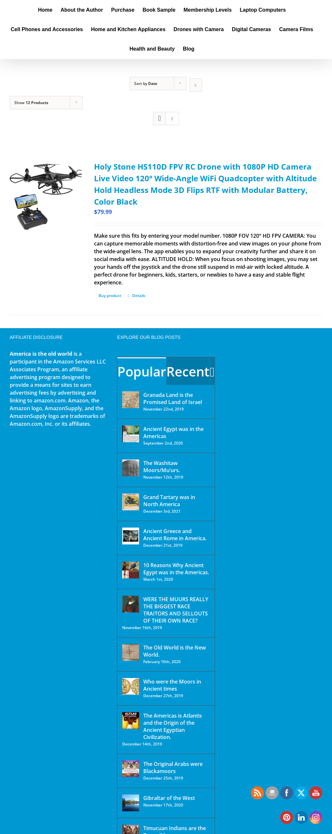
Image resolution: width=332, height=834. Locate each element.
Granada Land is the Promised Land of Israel (172, 398)
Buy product (110, 295)
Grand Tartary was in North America (169, 501)
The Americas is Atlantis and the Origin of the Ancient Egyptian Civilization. (172, 726)
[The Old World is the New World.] (130, 652)
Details (138, 295)
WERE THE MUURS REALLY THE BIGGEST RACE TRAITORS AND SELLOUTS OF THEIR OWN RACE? (175, 610)
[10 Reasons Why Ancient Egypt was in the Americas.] (130, 570)
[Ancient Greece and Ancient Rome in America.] (130, 536)
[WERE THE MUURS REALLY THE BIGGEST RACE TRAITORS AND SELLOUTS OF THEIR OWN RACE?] (130, 604)
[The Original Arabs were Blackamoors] (130, 768)
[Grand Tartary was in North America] (130, 502)
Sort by (145, 83)
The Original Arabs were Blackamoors (173, 767)
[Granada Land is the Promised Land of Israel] (130, 399)
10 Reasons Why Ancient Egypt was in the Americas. (176, 569)
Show (31, 102)
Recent (187, 371)
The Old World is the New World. (174, 651)
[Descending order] (195, 85)
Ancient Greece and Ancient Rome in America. (175, 535)
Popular (141, 371)
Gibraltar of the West (169, 798)
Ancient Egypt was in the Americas (173, 432)
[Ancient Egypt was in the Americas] (130, 433)
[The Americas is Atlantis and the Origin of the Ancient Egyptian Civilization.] (130, 720)
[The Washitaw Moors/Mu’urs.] (130, 467)
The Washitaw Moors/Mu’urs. (161, 466)
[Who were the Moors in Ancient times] (130, 686)
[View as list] (172, 118)
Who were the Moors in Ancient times (172, 685)
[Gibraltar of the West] (130, 802)
